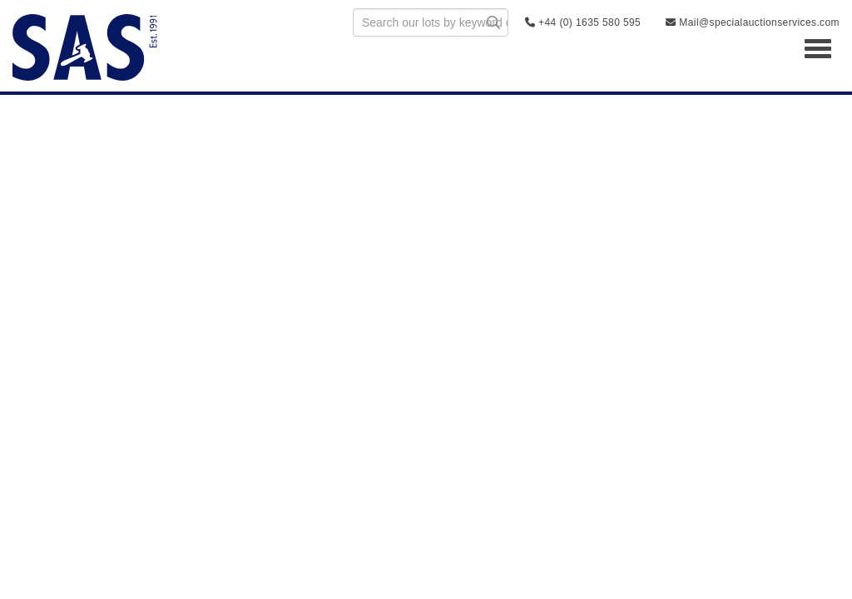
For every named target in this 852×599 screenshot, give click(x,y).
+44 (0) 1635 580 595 (583, 22)
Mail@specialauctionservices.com (753, 22)
